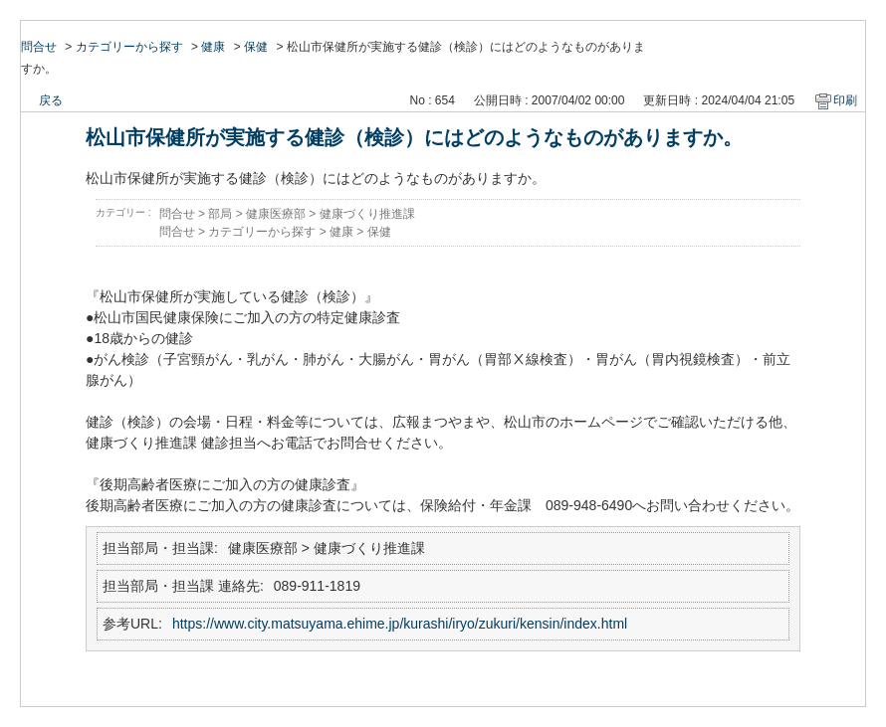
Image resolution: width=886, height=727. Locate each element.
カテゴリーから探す (129, 47)
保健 (256, 47)
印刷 (845, 100)
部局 (220, 214)
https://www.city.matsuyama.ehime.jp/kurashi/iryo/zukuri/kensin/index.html (399, 624)
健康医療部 (276, 214)
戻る (51, 100)
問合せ (39, 47)
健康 (213, 47)
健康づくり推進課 (367, 214)
